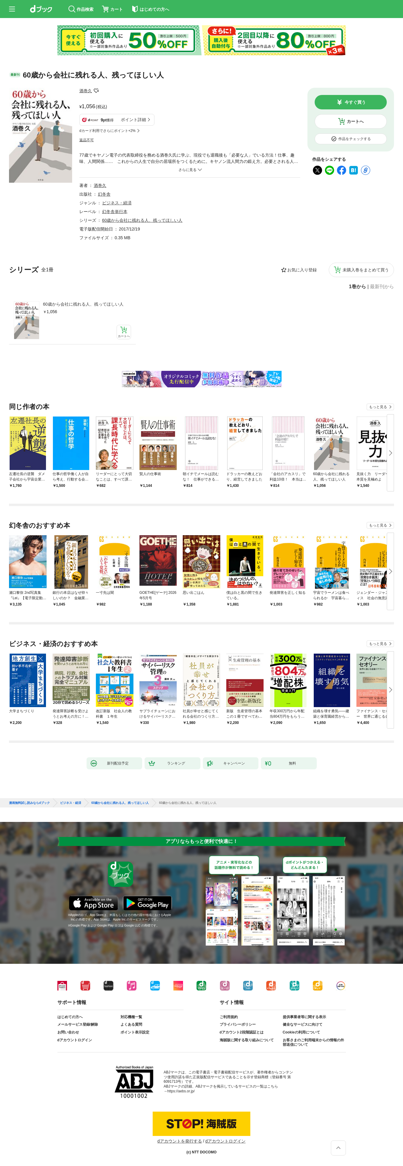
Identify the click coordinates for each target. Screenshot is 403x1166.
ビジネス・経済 (117, 202)
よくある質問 (131, 1024)
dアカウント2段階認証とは (242, 1032)
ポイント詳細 (133, 119)
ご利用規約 (229, 1017)
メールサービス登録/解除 (77, 1024)
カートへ (355, 121)
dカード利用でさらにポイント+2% (107, 131)
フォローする (96, 91)
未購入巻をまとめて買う (366, 269)
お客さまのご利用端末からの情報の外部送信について (313, 1042)
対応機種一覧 (131, 1017)
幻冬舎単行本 (114, 211)
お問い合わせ (68, 1032)
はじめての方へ (70, 1017)
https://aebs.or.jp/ (181, 1091)
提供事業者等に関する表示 (304, 1017)
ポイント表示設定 (135, 1032)
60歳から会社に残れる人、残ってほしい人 (83, 304)
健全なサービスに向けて (302, 1024)
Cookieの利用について (301, 1032)
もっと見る (378, 407)
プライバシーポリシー (238, 1024)
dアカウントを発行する (179, 1141)
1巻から (357, 286)
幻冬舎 (104, 194)
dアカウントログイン (74, 1040)
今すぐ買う (355, 102)
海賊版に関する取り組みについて (247, 1040)
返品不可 (86, 140)
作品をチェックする (354, 139)
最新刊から (382, 286)
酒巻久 (85, 90)
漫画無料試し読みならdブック (29, 802)
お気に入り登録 (302, 269)
